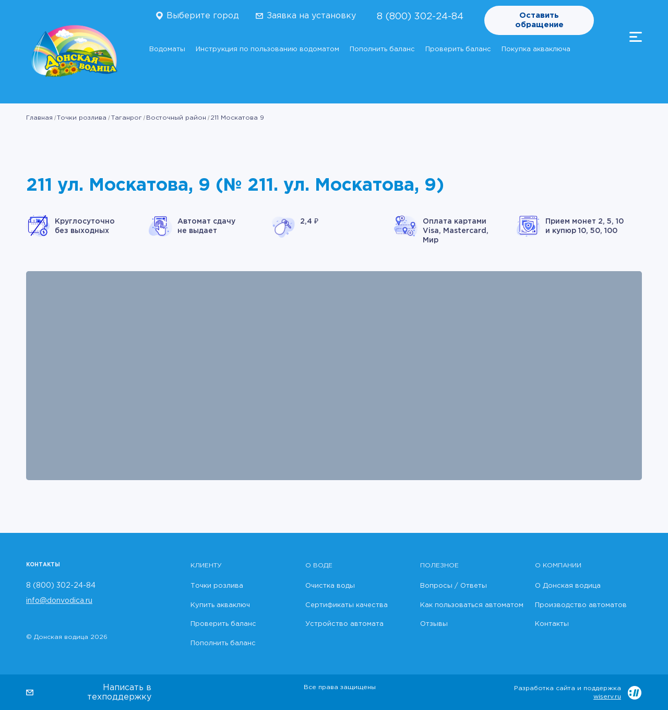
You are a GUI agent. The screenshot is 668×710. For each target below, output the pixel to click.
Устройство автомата (344, 624)
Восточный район (176, 118)
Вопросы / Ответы (453, 586)
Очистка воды (330, 586)
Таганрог (126, 118)
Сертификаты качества (346, 605)
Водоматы (167, 49)
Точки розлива (81, 118)
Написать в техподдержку (119, 692)
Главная (39, 118)
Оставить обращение (539, 20)
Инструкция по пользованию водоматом (267, 49)
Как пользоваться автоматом (471, 605)
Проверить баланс (458, 49)
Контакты (552, 624)
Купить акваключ (220, 605)
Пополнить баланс (382, 49)
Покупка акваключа (536, 49)
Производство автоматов (581, 605)
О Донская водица (568, 586)
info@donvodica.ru (59, 601)
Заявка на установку (311, 16)
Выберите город (202, 16)
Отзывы (434, 624)
